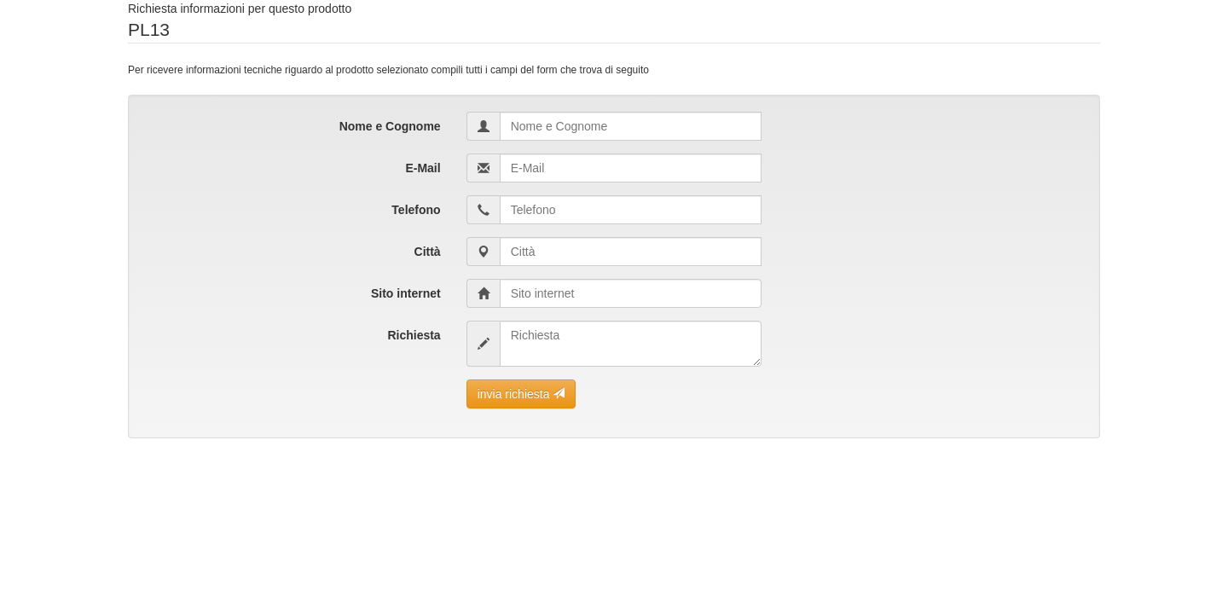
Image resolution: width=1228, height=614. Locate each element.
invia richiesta (521, 394)
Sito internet (406, 293)
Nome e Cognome (390, 126)
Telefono (415, 210)
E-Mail (422, 168)
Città (427, 251)
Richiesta (413, 335)
